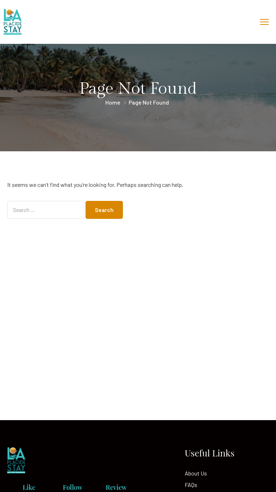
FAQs (191, 484)
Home (112, 102)
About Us (196, 473)
